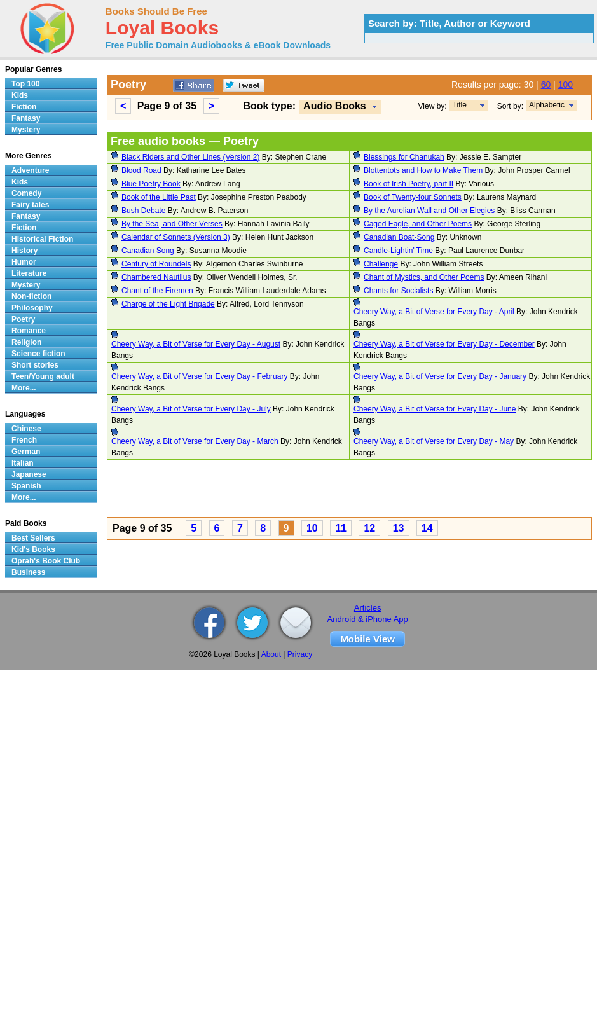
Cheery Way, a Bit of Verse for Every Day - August (195, 344)
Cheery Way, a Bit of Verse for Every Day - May (433, 441)
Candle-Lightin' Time (398, 250)
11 (341, 528)
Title (460, 104)
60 (546, 84)
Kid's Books (33, 549)
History (24, 250)
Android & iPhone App (367, 619)
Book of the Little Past (158, 197)
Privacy (299, 654)
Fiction (23, 106)
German (25, 451)
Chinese (26, 428)
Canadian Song (147, 250)
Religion (26, 342)
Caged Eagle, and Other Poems (418, 223)
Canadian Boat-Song (399, 237)
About (271, 654)
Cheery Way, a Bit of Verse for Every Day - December (444, 344)
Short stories (34, 365)
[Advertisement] (207, 490)
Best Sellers (33, 538)
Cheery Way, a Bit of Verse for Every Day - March (194, 441)
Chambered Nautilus (156, 277)
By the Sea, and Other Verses (172, 223)
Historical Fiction (42, 239)
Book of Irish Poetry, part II (408, 183)
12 (369, 528)
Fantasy (25, 118)
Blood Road (141, 170)
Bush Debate (143, 210)
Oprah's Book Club (45, 560)
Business (28, 572)
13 (398, 528)
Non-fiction (31, 296)
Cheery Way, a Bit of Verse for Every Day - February (199, 376)
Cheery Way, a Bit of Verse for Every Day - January (439, 376)
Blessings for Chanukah (404, 157)
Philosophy (32, 307)
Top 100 (25, 83)
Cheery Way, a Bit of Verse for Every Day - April (433, 311)
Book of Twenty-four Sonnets (413, 197)
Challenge (381, 263)
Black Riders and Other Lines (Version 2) (190, 157)
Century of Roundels (156, 263)
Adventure (30, 170)
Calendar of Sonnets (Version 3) (175, 237)
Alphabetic (547, 104)
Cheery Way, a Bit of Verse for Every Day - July (191, 408)
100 (565, 84)
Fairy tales (30, 204)
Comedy (26, 193)
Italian (22, 463)
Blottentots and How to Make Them (423, 170)
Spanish (26, 485)
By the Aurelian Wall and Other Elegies (429, 210)
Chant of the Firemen (157, 290)
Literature (28, 273)
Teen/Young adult (42, 376)
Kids (19, 95)
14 (427, 528)
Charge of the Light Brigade (168, 304)
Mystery (25, 129)
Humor (23, 262)
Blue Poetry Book (151, 183)
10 (312, 528)
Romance (28, 330)
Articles (367, 607)
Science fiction (38, 353)
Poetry (23, 319)
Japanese (28, 474)
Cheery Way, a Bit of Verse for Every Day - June (434, 408)
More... (23, 387)
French (24, 440)
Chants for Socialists (398, 290)
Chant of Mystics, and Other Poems (424, 277)
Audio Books (334, 105)
